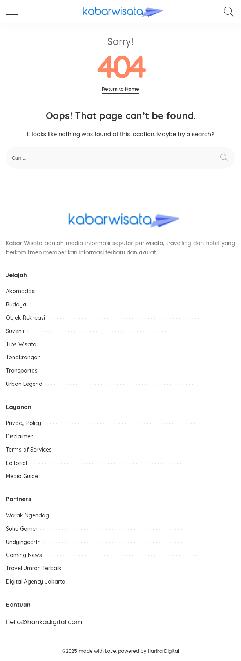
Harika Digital (163, 651)
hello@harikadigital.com (44, 622)
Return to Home (120, 89)
